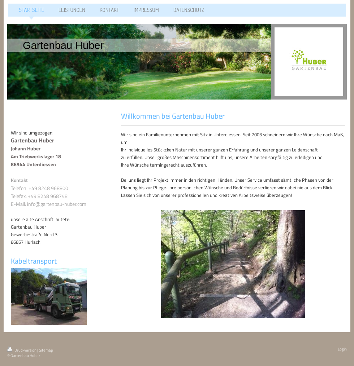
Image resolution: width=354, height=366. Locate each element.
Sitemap (46, 350)
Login (342, 349)
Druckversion (22, 350)
